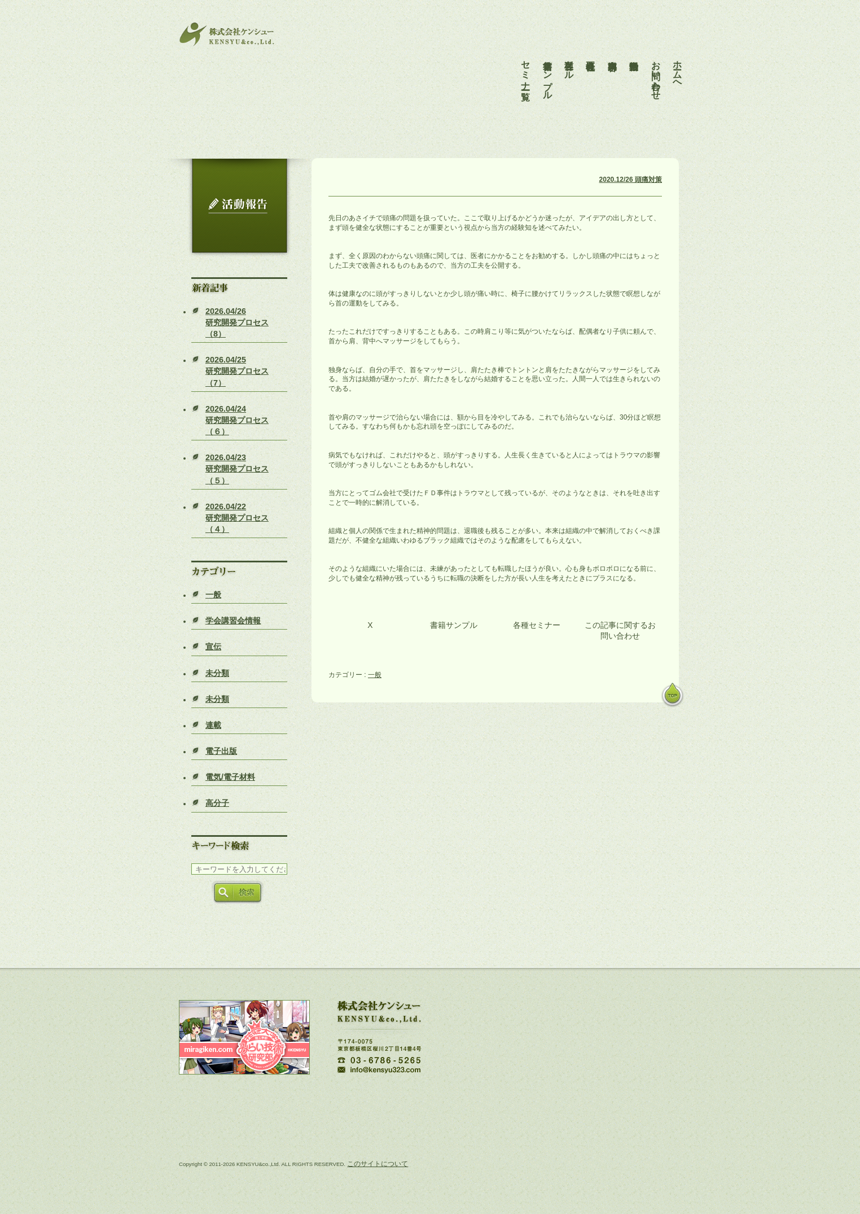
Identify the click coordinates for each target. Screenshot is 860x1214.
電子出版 (221, 751)
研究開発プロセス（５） (237, 468)
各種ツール (569, 60)
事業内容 (612, 49)
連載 (213, 725)
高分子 (217, 802)
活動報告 (634, 49)
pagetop (673, 695)
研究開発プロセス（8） (237, 322)
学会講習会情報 (233, 620)
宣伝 (213, 646)
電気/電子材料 (230, 776)
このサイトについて (377, 1164)
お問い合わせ (656, 70)
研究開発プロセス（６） (237, 420)
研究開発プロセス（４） (237, 518)
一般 (213, 594)
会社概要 (590, 49)
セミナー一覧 (525, 65)
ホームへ (677, 65)
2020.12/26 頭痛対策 (630, 180)
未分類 (217, 673)
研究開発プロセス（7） (237, 371)
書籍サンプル (547, 70)
